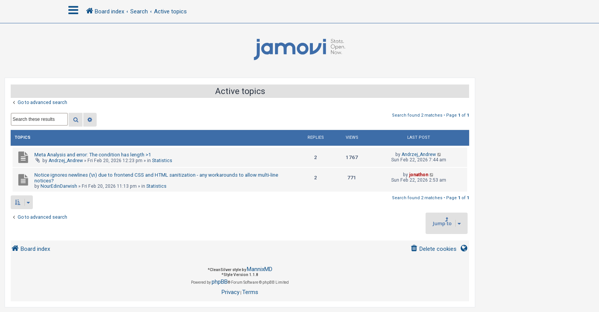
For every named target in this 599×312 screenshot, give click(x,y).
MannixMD (259, 269)
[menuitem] (433, 249)
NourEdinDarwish (58, 186)
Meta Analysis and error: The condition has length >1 (92, 155)
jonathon (418, 174)
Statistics (162, 160)
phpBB (220, 281)
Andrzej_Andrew (66, 160)
